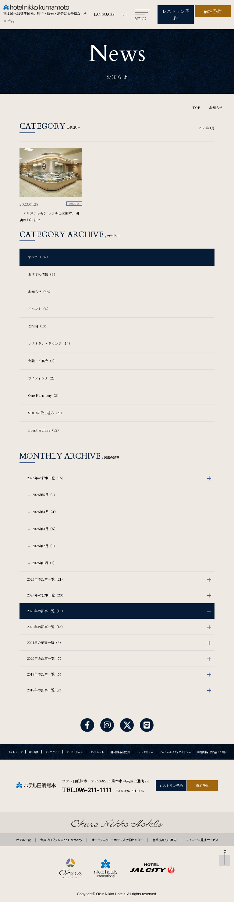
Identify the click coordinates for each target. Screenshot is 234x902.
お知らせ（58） (40, 283)
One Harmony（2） (44, 387)
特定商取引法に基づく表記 (211, 743)
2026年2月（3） (44, 537)
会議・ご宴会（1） (42, 352)
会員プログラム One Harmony (61, 831)
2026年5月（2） (44, 486)
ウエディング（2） (42, 369)
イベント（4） (39, 300)
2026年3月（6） (44, 520)
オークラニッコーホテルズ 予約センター (117, 831)
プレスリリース (74, 743)
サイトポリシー (144, 743)
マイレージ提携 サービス (202, 831)
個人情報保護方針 (120, 743)
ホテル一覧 (23, 831)
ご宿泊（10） (38, 317)
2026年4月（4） (44, 503)
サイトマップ (15, 743)
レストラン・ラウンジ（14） (50, 335)
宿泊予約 (212, 10)
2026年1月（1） (43, 554)
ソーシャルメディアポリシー (175, 743)
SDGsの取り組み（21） (46, 404)
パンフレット (96, 743)
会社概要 (33, 743)
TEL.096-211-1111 (87, 781)
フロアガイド (52, 743)
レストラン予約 (176, 10)
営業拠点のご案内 (164, 831)
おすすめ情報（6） (42, 265)
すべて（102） (39, 248)
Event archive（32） (44, 421)
